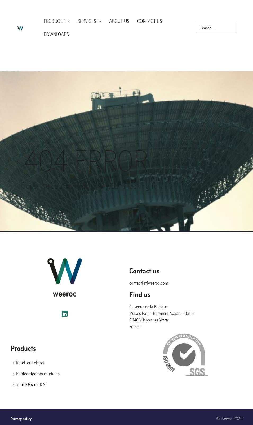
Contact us (149, 20)
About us (119, 20)
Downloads (56, 31)
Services (89, 20)
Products (57, 20)
